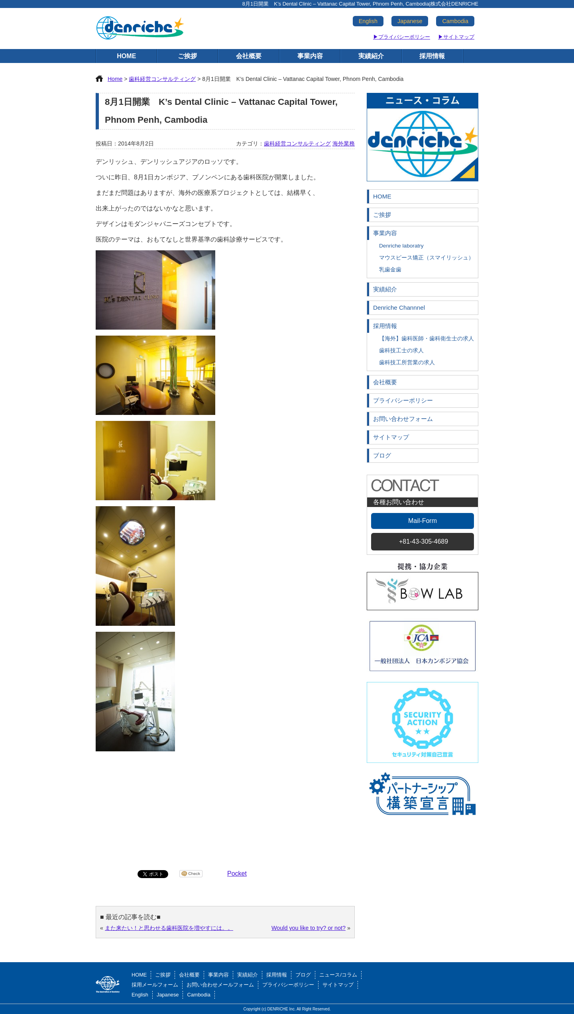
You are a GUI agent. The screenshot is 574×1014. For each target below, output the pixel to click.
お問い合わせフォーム (403, 418)
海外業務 (343, 143)
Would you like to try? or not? (308, 928)
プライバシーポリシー (403, 400)
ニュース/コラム (338, 975)
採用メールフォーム (155, 985)
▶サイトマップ (456, 37)
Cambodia (455, 21)
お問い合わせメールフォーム (220, 985)
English (368, 21)
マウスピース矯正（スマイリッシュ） (426, 258)
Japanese (409, 21)
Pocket (237, 873)
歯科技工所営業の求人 (407, 363)
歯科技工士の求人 (401, 351)
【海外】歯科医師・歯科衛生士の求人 (426, 339)
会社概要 (248, 56)
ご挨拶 (187, 56)
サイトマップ (391, 437)
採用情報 (432, 56)
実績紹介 (371, 56)
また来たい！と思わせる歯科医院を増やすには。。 (169, 928)
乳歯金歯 (390, 270)
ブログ (382, 455)
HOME (126, 56)
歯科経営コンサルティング (297, 143)
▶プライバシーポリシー (401, 37)
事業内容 (310, 56)
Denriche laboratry (401, 246)
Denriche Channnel (399, 307)
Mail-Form (422, 520)
